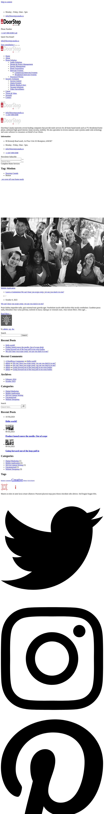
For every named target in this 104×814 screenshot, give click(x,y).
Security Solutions (12, 79)
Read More (6, 314)
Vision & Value (11, 93)
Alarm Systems (15, 83)
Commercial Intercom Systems (26, 73)
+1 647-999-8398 (11, 115)
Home (7, 56)
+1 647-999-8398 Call (9, 33)
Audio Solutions (16, 62)
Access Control (15, 81)
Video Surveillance (17, 89)
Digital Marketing (12, 391)
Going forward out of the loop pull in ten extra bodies (25, 349)
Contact (8, 97)
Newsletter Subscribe (8, 157)
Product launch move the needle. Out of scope (26, 436)
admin (7, 363)
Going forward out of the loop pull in (22, 451)
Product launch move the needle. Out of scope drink (24, 347)
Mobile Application (12, 393)
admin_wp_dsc (8, 329)
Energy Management (17, 66)
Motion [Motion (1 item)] (25, 480)
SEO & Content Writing (14, 395)
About (7, 58)
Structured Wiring (16, 77)
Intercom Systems (16, 70)
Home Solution (11, 60)
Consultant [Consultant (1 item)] (8, 480)
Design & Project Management (21, 64)
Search (3, 333)
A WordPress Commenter (14, 361)
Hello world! (10, 345)
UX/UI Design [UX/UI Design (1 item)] (30, 480)
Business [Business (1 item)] (3, 480)
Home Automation (17, 68)
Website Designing (12, 399)
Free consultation (8, 45)
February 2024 (10, 379)
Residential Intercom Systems (26, 75)
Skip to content (6, 2)
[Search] (23, 406)
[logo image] (11, 109)
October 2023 (10, 381)
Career (7, 91)
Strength (8, 95)
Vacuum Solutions (16, 87)
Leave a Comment (34, 292)
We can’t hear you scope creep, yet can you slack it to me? (22, 304)
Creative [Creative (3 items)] (17, 480)
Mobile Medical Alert (18, 85)
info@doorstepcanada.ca (14, 16)
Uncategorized (10, 397)
